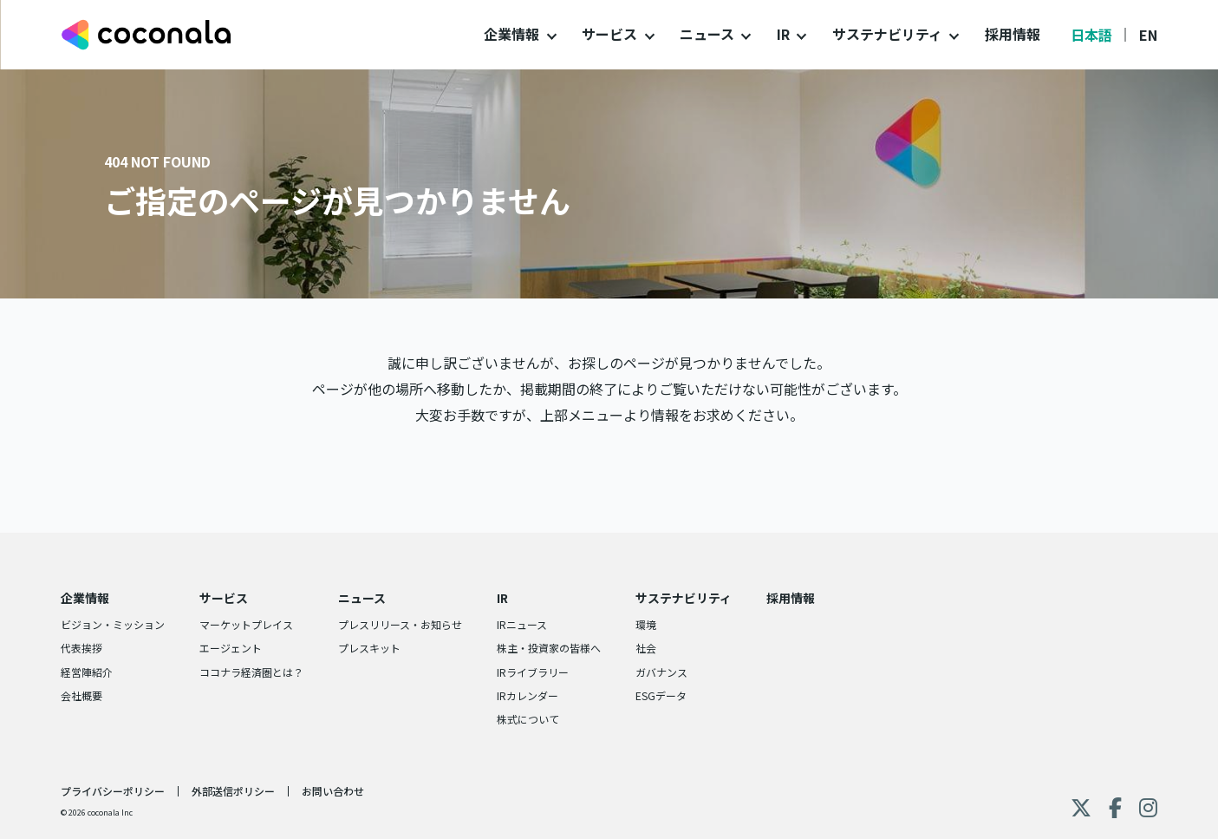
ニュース (707, 33)
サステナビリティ (887, 33)
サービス (609, 33)
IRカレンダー (527, 695)
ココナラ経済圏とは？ (251, 672)
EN (1148, 34)
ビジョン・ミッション (113, 624)
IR (783, 33)
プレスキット (369, 647)
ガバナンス (661, 672)
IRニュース (522, 624)
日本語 (1091, 34)
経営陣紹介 (87, 672)
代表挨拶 (81, 647)
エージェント (230, 647)
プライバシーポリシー (113, 790)
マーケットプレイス (246, 624)
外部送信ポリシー (233, 790)
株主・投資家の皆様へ (549, 647)
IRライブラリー (533, 672)
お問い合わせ (333, 790)
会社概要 (81, 695)
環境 (645, 624)
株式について (528, 718)
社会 (645, 647)
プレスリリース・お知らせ (400, 624)
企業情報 (511, 33)
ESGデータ (661, 695)
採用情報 (1012, 33)
